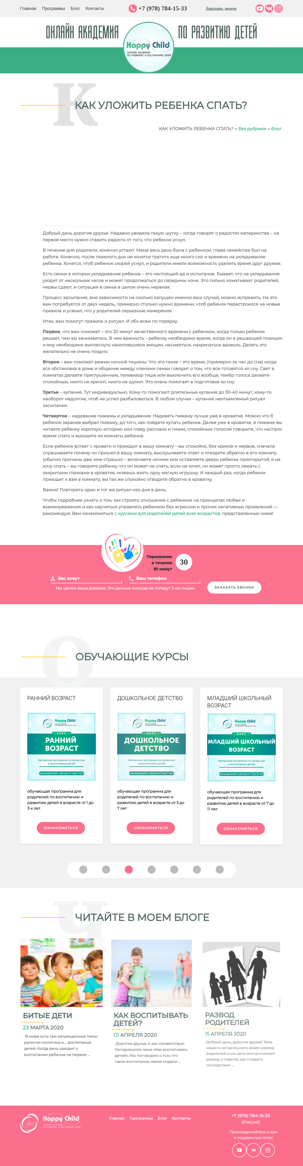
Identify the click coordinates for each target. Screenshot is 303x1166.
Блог (75, 8)
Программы (53, 8)
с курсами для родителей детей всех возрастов (167, 513)
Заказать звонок (221, 8)
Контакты (95, 8)
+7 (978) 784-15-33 (162, 8)
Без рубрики (252, 128)
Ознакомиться (61, 828)
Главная (28, 8)
